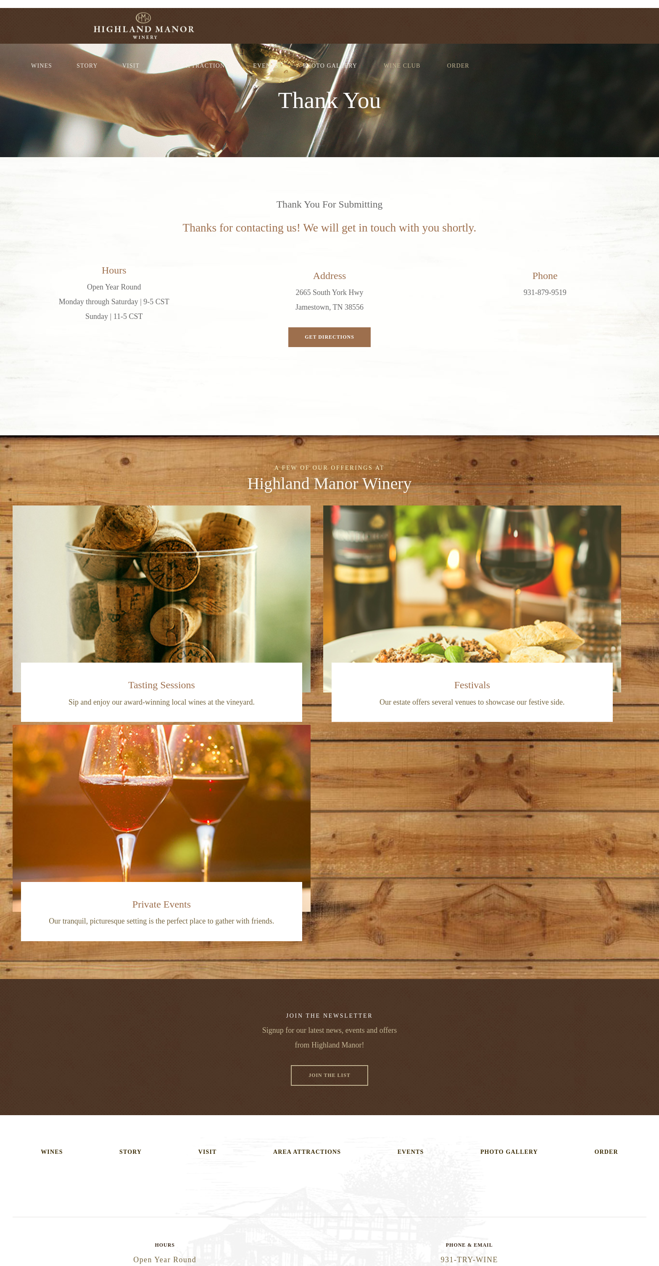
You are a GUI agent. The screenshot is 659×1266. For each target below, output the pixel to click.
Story (245, 22)
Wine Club (560, 22)
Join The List (329, 858)
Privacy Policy (388, 1229)
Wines (200, 22)
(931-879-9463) (329, 1056)
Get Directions (330, 337)
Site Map (424, 1229)
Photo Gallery (488, 22)
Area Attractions (354, 22)
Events (424, 22)
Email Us (329, 1087)
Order (617, 22)
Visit (289, 22)
